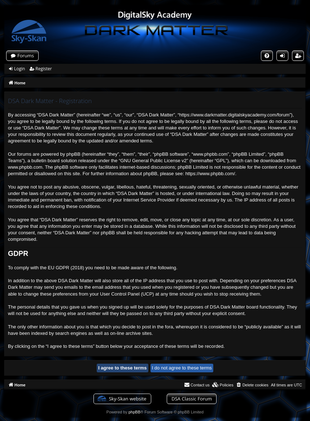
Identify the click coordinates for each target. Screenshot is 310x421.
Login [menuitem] (284, 56)
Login (19, 69)
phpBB (134, 412)
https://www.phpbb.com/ (210, 173)
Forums (25, 55)
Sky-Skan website (128, 398)
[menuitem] (267, 55)
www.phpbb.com (25, 167)
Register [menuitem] (300, 56)
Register (43, 69)
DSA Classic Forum (191, 398)
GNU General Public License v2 (153, 160)
